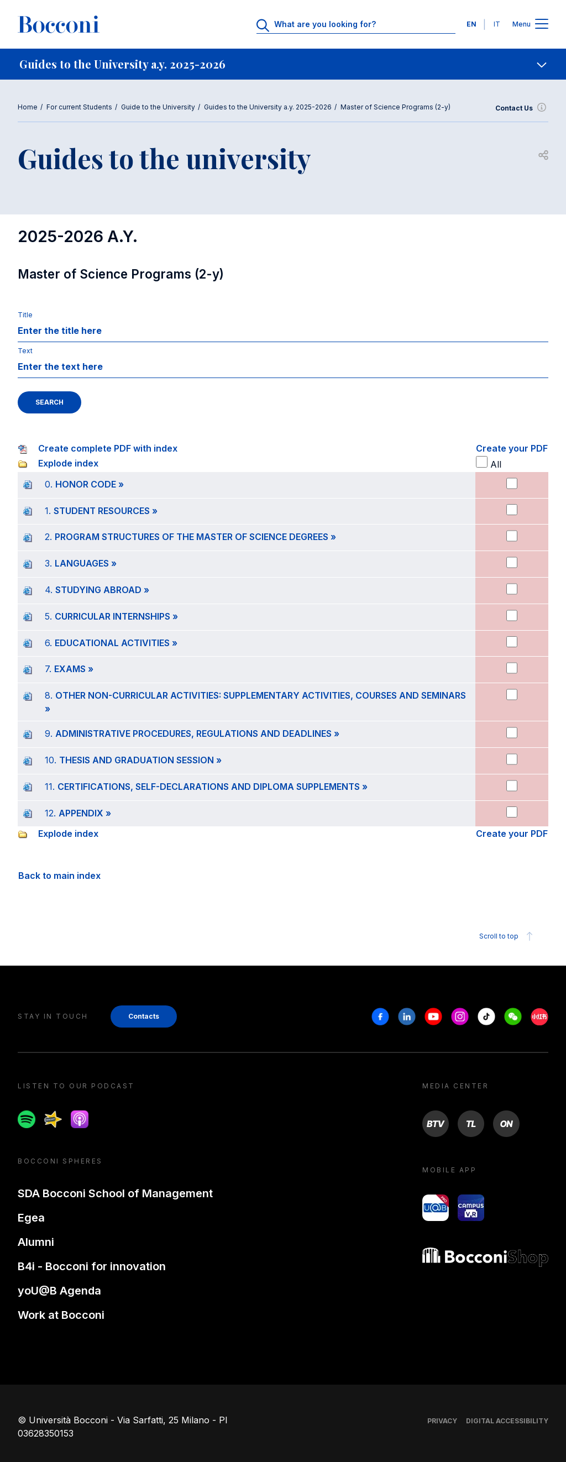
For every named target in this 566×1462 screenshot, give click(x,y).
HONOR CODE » (89, 484)
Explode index (68, 463)
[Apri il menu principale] (541, 25)
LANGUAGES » (86, 563)
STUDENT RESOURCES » (106, 510)
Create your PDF (512, 448)
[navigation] (283, 64)
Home (28, 107)
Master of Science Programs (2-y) (395, 107)
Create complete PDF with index (107, 448)
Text (25, 351)
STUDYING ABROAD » (102, 589)
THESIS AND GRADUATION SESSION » (140, 760)
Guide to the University (158, 107)
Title (25, 315)
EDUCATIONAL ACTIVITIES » (116, 642)
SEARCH (49, 402)
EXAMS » (73, 668)
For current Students (79, 107)
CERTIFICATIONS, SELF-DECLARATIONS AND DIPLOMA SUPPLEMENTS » (212, 786)
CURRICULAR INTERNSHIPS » (116, 616)
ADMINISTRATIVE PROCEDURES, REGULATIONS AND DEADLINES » (197, 733)
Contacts (143, 1016)
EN (471, 24)
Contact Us (521, 108)
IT (497, 24)
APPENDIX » (85, 813)
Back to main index (59, 875)
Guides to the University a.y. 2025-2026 (268, 107)
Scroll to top (507, 936)
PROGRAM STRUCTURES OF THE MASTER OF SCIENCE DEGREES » (195, 536)
